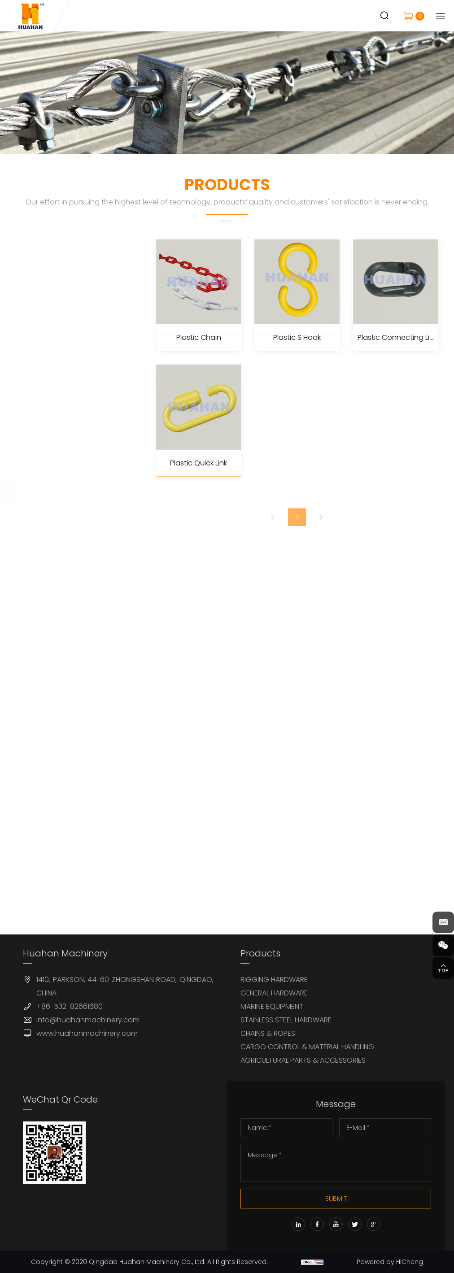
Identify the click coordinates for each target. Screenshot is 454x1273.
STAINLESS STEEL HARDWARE (286, 1020)
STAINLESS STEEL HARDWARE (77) (64, 439)
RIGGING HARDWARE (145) (73, 264)
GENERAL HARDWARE (274, 993)
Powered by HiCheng (390, 1261)
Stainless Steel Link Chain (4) (70, 665)
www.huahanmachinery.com (87, 1033)
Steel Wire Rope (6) (72, 519)
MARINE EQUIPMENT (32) (70, 381)
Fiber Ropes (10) (65, 716)
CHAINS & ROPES (267, 1033)
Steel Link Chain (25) (74, 636)
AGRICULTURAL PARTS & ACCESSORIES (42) (70, 871)
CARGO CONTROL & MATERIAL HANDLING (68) (74, 800)
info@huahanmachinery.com (88, 1020)
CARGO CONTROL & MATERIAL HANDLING (307, 1047)
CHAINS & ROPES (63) (75, 490)
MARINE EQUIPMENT (271, 1006)
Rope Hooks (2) (64, 739)
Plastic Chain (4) (67, 694)
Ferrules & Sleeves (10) (69, 584)
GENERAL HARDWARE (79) (73, 322)
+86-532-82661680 (69, 1006)
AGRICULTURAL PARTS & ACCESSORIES (303, 1060)
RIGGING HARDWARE (274, 979)
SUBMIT (336, 1198)
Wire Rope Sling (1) (70, 613)
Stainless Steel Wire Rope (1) (71, 548)
